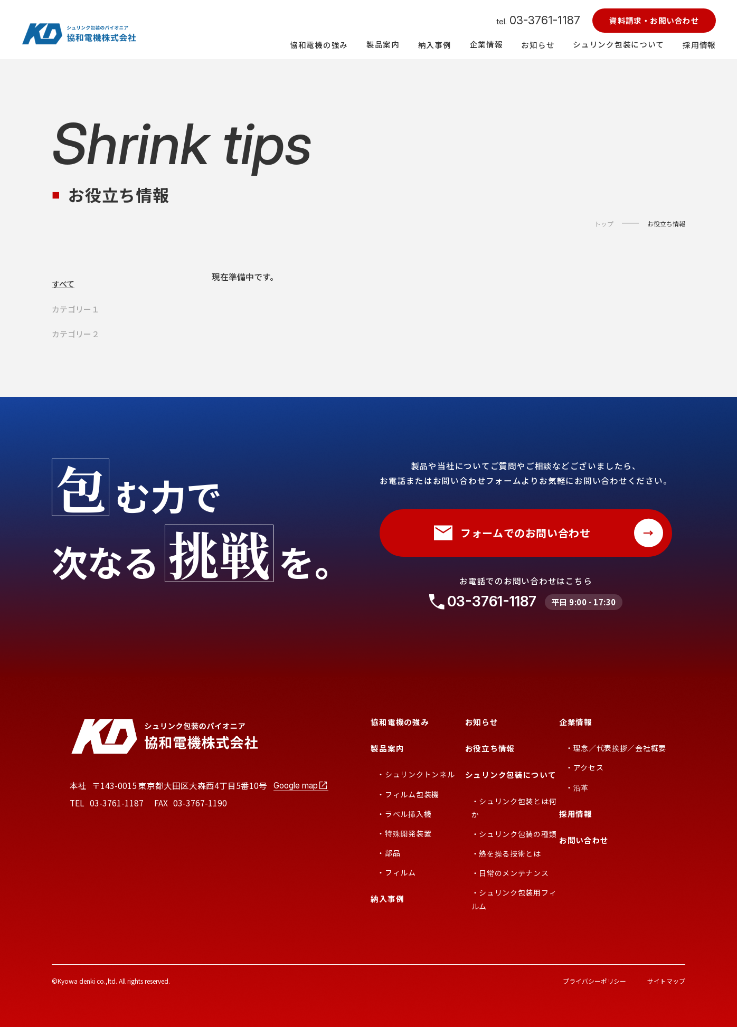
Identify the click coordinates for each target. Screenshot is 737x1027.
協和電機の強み (400, 721)
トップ (603, 223)
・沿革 (577, 787)
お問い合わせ (584, 839)
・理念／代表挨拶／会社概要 (615, 748)
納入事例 (387, 898)
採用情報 (575, 813)
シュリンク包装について (510, 774)
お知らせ (481, 721)
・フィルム (396, 872)
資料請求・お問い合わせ (654, 20)
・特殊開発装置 (404, 833)
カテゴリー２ (75, 333)
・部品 (388, 853)
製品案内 (387, 748)
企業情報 (575, 721)
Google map (300, 785)
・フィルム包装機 (408, 794)
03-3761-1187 (491, 601)
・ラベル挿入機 (404, 814)
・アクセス (584, 767)
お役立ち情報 (666, 223)
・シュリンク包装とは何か (514, 808)
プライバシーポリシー (594, 980)
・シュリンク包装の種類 (514, 834)
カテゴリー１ (75, 309)
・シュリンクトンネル (416, 774)
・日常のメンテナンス (510, 873)
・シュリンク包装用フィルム (514, 899)
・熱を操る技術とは (506, 853)
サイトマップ (666, 980)
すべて (63, 283)
